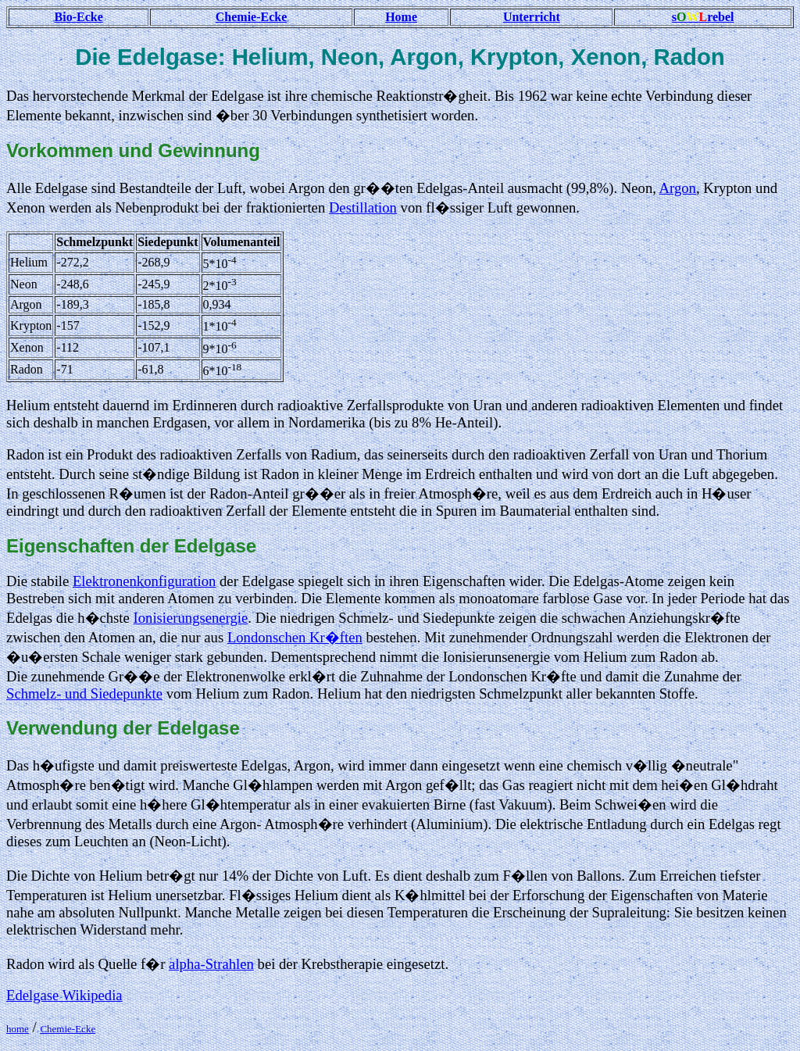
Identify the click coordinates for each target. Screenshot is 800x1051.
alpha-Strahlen (211, 964)
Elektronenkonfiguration (144, 581)
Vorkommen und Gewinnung (133, 150)
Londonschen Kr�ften (294, 637)
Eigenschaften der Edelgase (131, 545)
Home (401, 16)
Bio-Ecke (79, 16)
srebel (703, 16)
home (17, 1029)
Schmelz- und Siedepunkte (84, 693)
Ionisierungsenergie (191, 618)
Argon (677, 188)
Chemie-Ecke (252, 16)
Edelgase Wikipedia (64, 995)
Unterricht (531, 16)
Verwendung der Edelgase (123, 727)
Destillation (363, 207)
